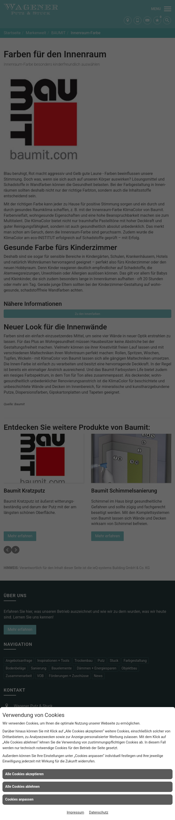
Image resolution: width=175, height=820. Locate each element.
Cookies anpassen (19, 799)
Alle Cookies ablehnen (22, 787)
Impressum (75, 812)
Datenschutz (98, 812)
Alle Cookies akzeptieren (24, 774)
